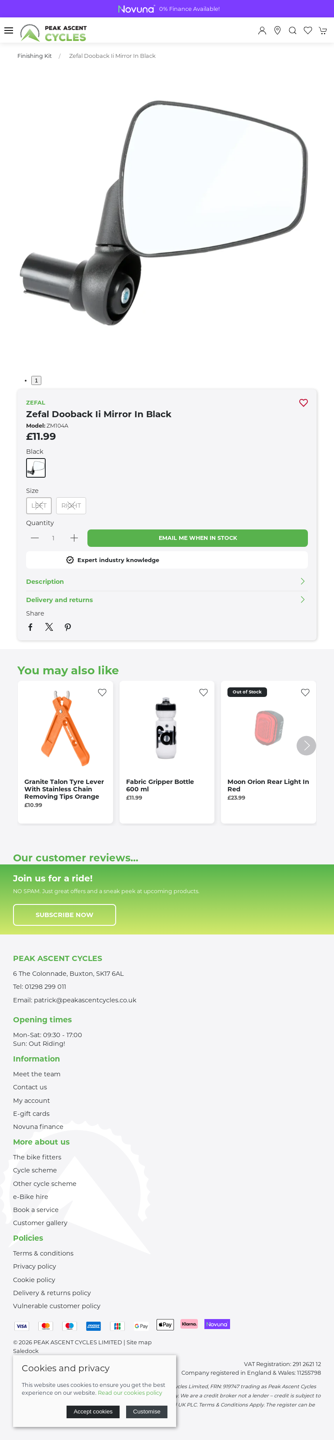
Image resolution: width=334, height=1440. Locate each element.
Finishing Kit (34, 56)
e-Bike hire (30, 1197)
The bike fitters (37, 1157)
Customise (146, 1411)
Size (32, 491)
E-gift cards (31, 1114)
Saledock (26, 1350)
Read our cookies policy (130, 1393)
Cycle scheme (35, 1170)
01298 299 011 (45, 987)
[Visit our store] (277, 30)
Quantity (40, 523)
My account (31, 1101)
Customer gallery (40, 1223)
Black (34, 451)
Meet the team (36, 1074)
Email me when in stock (198, 538)
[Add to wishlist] (102, 691)
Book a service (36, 1210)
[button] (8, 30)
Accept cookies (93, 1411)
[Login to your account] (262, 30)
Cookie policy (34, 1280)
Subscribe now (65, 915)
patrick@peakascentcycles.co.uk (85, 1000)
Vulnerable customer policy (56, 1306)
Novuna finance (38, 1127)
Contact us (30, 1087)
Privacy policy (34, 1266)
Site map (139, 1342)
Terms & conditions (43, 1253)
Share (35, 613)
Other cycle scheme (45, 1184)
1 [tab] (36, 380)
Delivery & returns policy (52, 1293)
